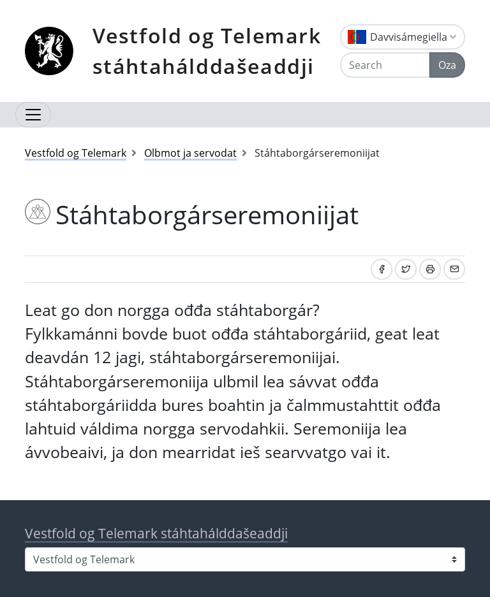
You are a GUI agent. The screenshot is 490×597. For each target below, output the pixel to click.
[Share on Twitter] (406, 269)
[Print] (430, 269)
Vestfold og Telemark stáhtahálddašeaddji (207, 51)
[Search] (385, 65)
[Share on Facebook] (381, 269)
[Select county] (245, 559)
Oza (447, 65)
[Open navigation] (33, 114)
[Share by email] (454, 269)
